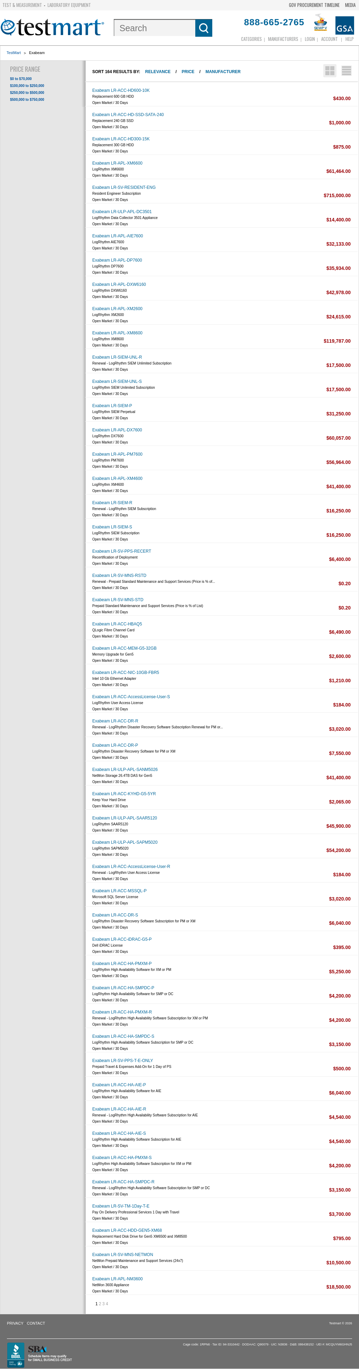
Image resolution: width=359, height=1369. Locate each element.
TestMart (14, 53)
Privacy (15, 1323)
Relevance (158, 71)
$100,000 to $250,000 (27, 86)
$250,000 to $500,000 (27, 93)
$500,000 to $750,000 (27, 100)
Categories (251, 38)
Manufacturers (283, 38)
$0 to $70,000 (21, 79)
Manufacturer (222, 71)
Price (188, 71)
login (310, 38)
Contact (36, 1323)
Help (349, 38)
